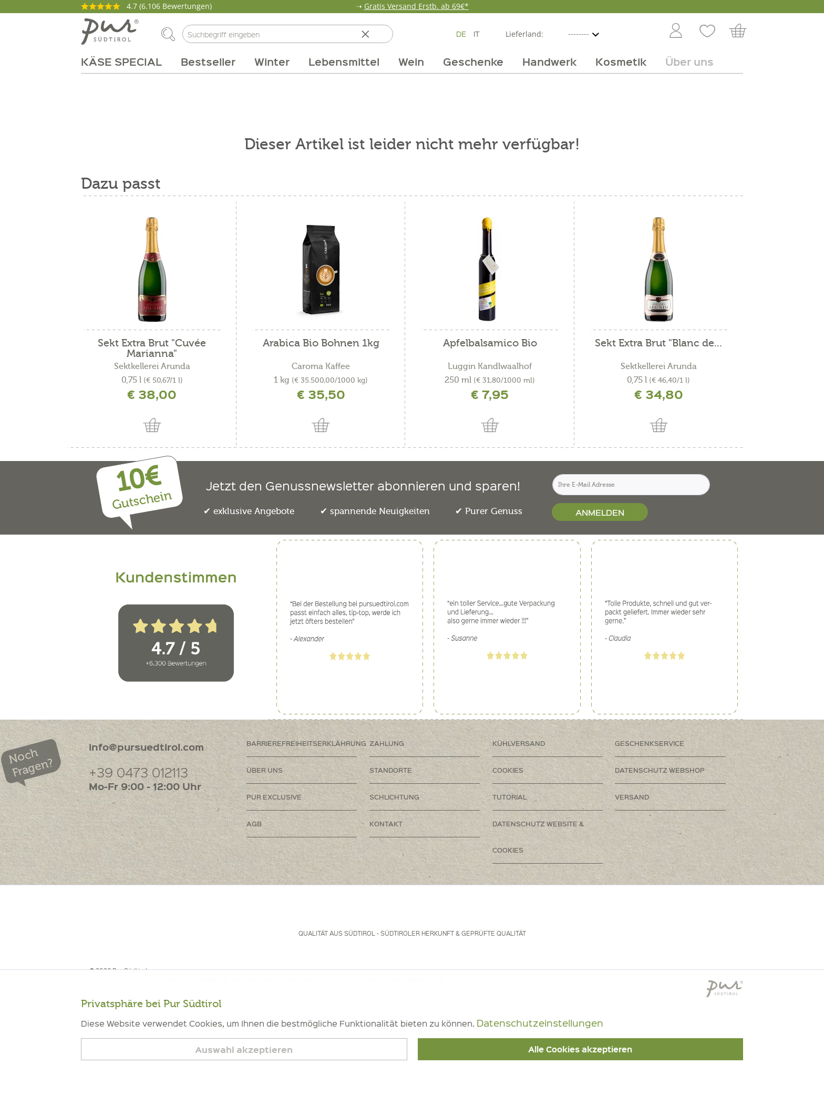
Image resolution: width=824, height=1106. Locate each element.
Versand (632, 796)
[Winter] (272, 61)
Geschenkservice (649, 743)
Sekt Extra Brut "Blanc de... (658, 343)
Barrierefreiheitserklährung (306, 743)
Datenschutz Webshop (660, 769)
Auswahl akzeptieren (244, 1049)
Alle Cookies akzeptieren (580, 1049)
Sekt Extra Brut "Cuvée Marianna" (152, 348)
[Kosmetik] (621, 61)
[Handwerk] (549, 61)
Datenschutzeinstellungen (540, 1022)
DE (461, 33)
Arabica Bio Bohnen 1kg (321, 343)
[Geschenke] (473, 61)
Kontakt (386, 823)
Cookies (507, 769)
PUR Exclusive (274, 796)
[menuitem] (675, 31)
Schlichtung (394, 796)
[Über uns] (685, 61)
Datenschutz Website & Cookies (538, 836)
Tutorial (509, 796)
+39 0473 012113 (138, 772)
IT (476, 33)
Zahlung (386, 743)
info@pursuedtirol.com (146, 747)
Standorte (390, 769)
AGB (254, 823)
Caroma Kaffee (321, 366)
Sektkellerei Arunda (152, 366)
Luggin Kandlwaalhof (490, 366)
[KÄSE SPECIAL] (126, 61)
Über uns (264, 769)
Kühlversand (518, 743)
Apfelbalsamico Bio (490, 343)
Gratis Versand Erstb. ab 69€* (416, 6)
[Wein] (411, 61)
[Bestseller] (208, 61)
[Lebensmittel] (344, 61)
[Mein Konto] (675, 31)
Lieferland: (524, 34)
